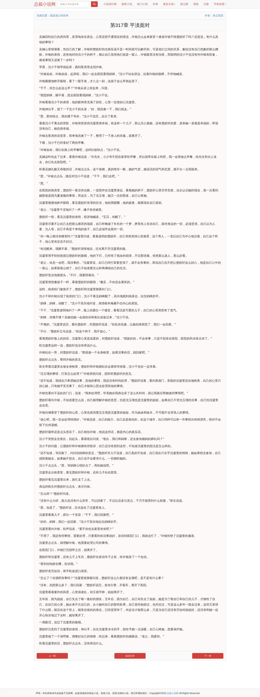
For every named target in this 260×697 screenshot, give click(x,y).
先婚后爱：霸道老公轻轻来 (52, 15)
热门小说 (142, 4)
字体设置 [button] (220, 4)
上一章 (52, 656)
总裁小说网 (45, 4)
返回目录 (130, 656)
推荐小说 (127, 4)
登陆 (195, 4)
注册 (206, 4)
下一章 (207, 656)
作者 (155, 4)
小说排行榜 (110, 4)
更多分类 (169, 4)
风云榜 (184, 4)
